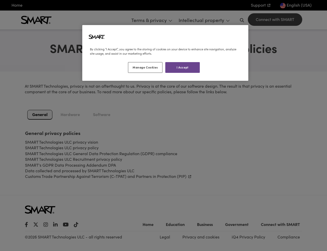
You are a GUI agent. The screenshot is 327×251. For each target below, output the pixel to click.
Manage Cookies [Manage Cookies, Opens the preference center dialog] (145, 67)
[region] (165, 53)
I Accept (183, 67)
